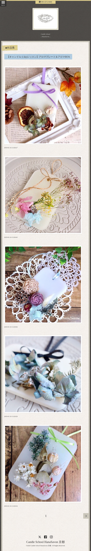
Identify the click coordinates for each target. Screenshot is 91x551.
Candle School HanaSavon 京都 (45, 542)
